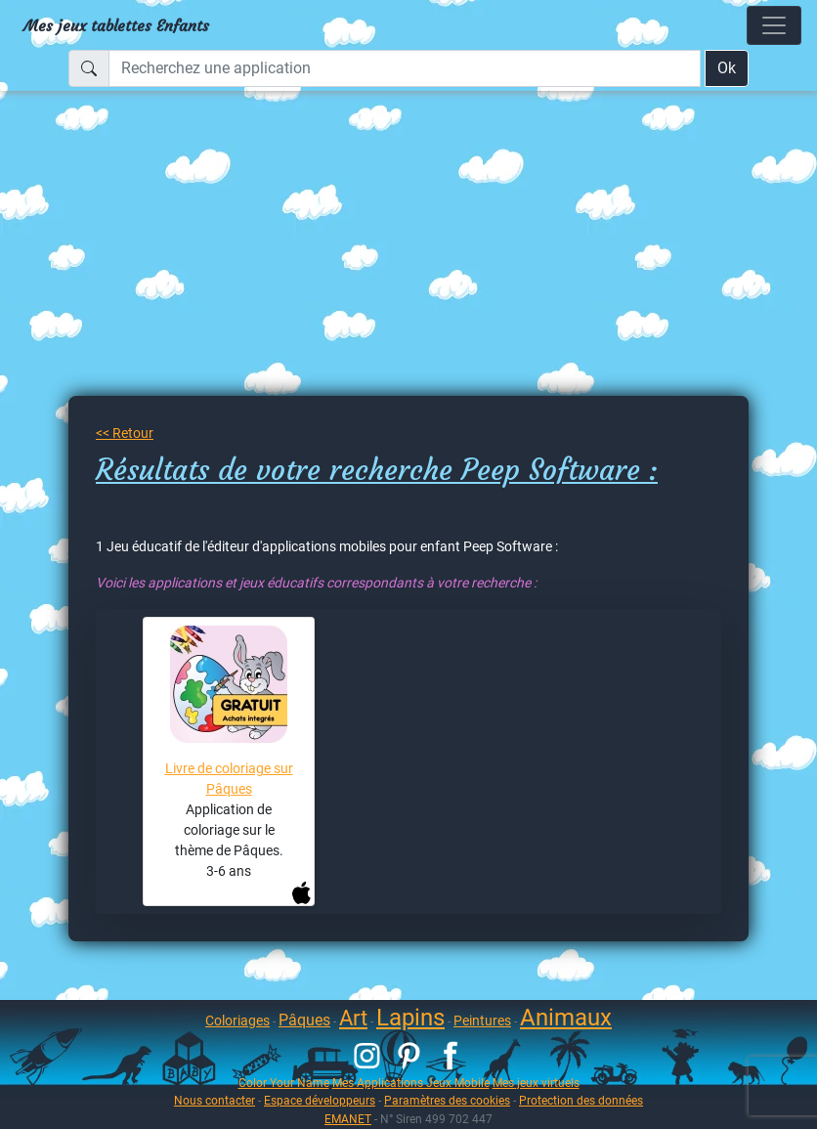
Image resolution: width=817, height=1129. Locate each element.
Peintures (482, 1020)
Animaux (566, 1017)
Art (353, 1018)
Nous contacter (214, 1100)
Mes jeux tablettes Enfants (116, 25)
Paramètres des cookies (447, 1100)
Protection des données (581, 1100)
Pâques (304, 1020)
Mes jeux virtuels (536, 1082)
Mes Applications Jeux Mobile (411, 1082)
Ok (726, 68)
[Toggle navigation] (774, 25)
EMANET (347, 1118)
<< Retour (124, 433)
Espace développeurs (319, 1100)
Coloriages (237, 1020)
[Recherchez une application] (404, 68)
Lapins (410, 1017)
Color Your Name (283, 1082)
